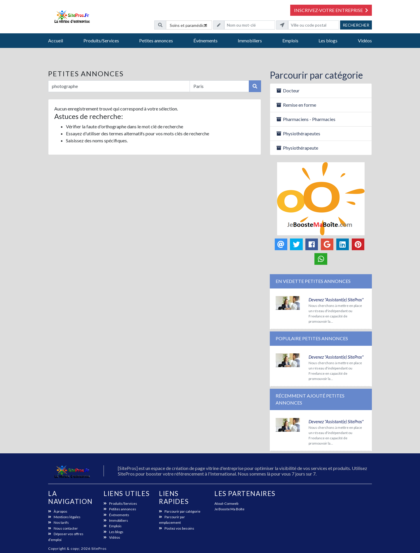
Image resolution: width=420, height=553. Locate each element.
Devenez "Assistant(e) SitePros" (336, 299)
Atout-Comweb (226, 503)
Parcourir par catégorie (316, 75)
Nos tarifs (58, 522)
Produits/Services (101, 40)
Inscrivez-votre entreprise (331, 10)
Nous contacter (63, 528)
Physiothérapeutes (298, 133)
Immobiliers (250, 40)
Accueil (55, 40)
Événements (205, 40)
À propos (57, 511)
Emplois (290, 40)
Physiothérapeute (297, 148)
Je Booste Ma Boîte (229, 509)
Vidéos (365, 40)
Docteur (288, 90)
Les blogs (327, 40)
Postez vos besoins (176, 528)
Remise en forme (296, 105)
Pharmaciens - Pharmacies (305, 119)
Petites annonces (156, 40)
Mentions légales (64, 517)
